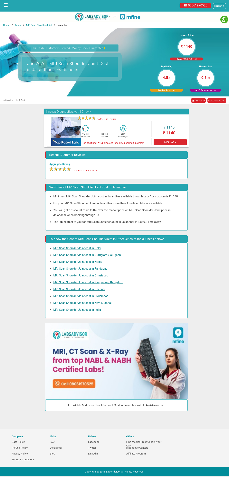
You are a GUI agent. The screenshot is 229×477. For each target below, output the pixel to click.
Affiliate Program (136, 453)
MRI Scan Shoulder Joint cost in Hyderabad (80, 296)
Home (6, 25)
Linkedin (93, 453)
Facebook (94, 441)
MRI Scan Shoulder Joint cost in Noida (77, 262)
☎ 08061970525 (195, 5)
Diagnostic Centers (137, 447)
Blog (52, 453)
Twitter (92, 447)
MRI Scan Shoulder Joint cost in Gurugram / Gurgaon (87, 255)
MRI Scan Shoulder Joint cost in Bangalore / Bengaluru (88, 282)
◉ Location (198, 100)
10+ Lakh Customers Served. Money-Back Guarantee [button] (68, 47)
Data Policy (18, 441)
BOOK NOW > (170, 142)
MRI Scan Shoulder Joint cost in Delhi (77, 248)
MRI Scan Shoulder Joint (39, 25)
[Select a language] (219, 6)
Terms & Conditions (23, 459)
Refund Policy (20, 447)
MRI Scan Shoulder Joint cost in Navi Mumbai (82, 303)
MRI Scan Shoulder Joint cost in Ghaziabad (80, 275)
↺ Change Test (216, 100)
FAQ (52, 441)
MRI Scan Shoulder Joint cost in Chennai (79, 289)
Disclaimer (56, 447)
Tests (18, 25)
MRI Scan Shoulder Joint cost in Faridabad (80, 268)
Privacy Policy (20, 453)
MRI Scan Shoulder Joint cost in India (77, 309)
